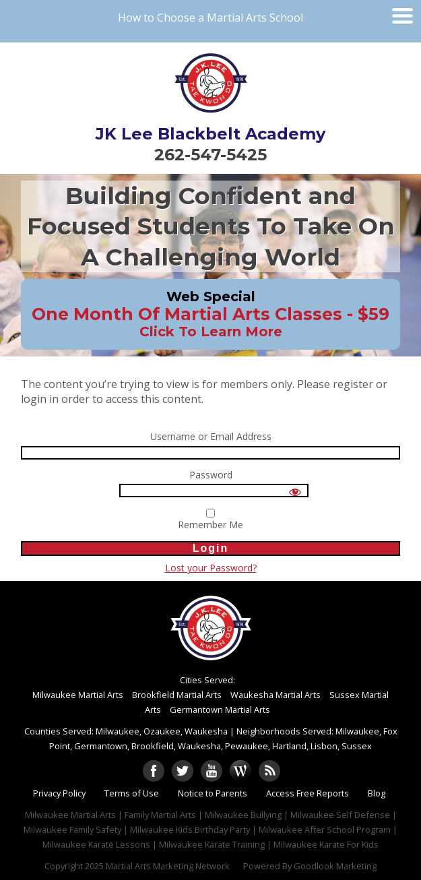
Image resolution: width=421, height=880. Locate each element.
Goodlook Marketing (335, 866)
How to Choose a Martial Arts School (210, 17)
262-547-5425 (210, 154)
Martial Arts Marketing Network (168, 866)
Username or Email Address (210, 437)
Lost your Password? (211, 567)
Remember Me (210, 520)
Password (210, 475)
